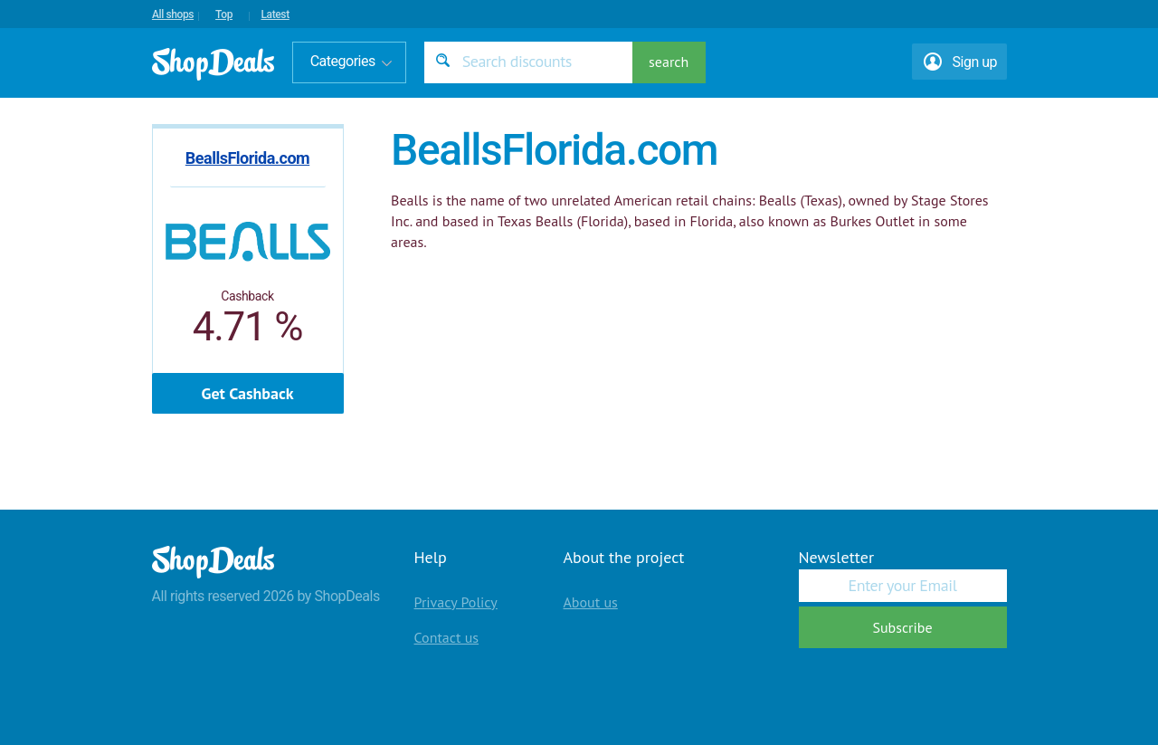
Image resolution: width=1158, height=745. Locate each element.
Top (224, 14)
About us (591, 602)
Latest (275, 14)
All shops (173, 14)
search (668, 62)
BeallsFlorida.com (247, 157)
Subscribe (902, 627)
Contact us (446, 637)
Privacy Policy (456, 602)
